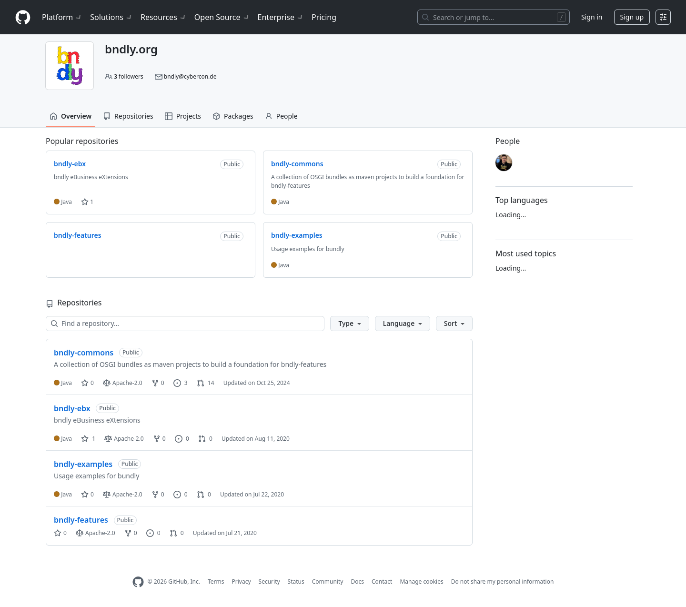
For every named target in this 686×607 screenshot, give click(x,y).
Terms (216, 581)
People (281, 116)
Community (327, 581)
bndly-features (81, 520)
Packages (232, 116)
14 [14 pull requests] (205, 383)
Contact (382, 581)
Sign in (591, 16)
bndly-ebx (72, 408)
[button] (349, 323)
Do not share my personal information (502, 581)
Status (296, 581)
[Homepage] (22, 17)
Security (269, 581)
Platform (62, 17)
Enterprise (281, 17)
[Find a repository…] (185, 323)
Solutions (111, 17)
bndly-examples (83, 464)
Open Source (222, 17)
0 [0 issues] (182, 439)
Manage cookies (421, 581)
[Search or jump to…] (493, 17)
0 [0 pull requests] (205, 439)
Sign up (632, 16)
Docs (357, 581)
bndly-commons (83, 352)
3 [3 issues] (180, 383)
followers (128, 76)
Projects (183, 116)
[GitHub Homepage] (138, 582)
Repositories (128, 116)
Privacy (241, 581)
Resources (164, 17)
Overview (70, 116)
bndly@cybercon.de (190, 76)
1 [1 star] (88, 439)
